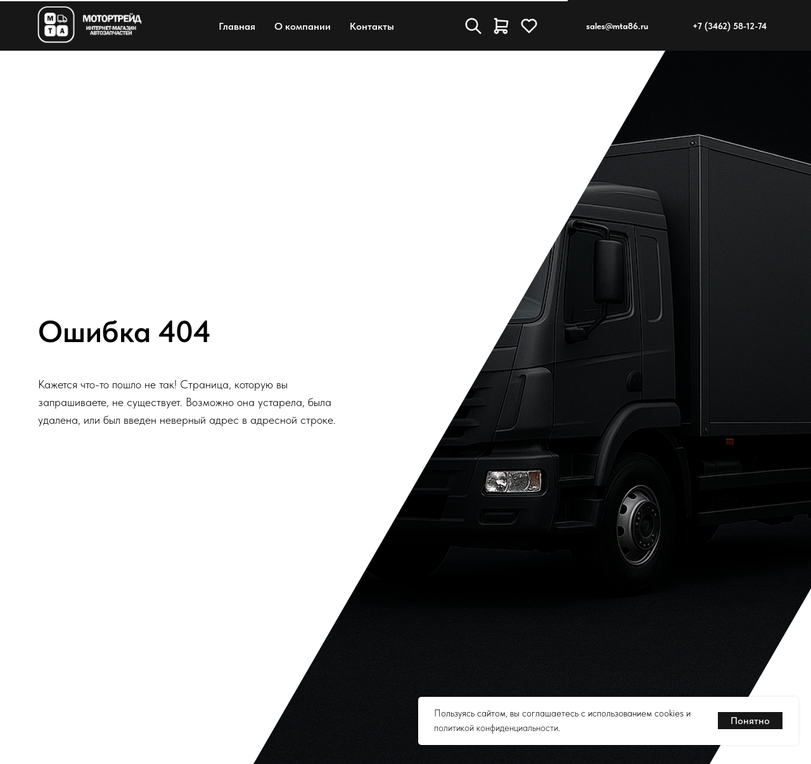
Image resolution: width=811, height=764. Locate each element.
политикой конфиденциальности (496, 728)
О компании (302, 26)
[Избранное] (529, 25)
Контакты (372, 26)
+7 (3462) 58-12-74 (730, 26)
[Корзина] (501, 25)
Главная (237, 26)
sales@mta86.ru (617, 26)
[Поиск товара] (473, 25)
